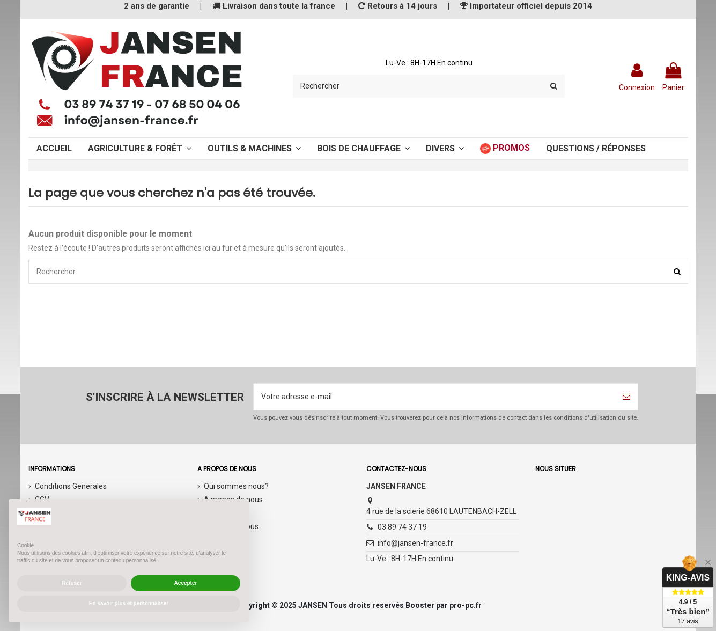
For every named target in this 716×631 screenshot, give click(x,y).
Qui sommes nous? (236, 486)
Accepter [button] (185, 583)
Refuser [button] (72, 583)
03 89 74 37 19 (402, 527)
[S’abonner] (626, 397)
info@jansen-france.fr (415, 543)
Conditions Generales (71, 486)
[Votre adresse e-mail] (434, 397)
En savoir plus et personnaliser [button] (128, 603)
